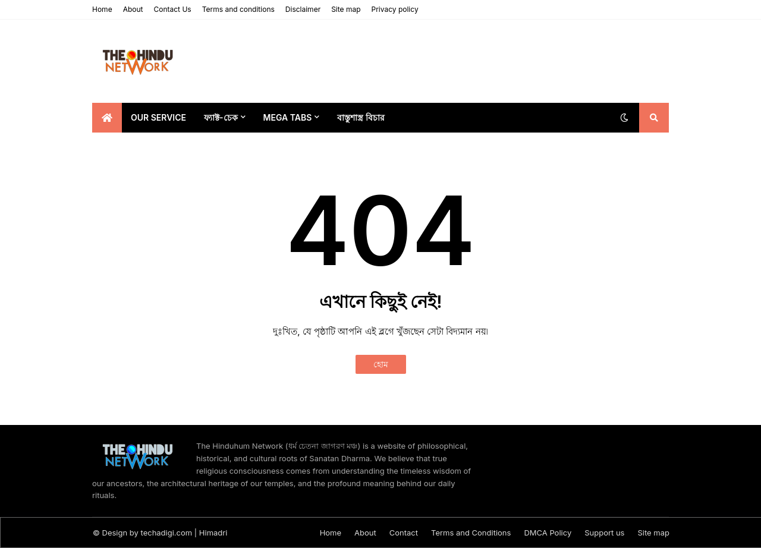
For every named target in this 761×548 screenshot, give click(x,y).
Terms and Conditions (471, 532)
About (133, 9)
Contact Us (172, 9)
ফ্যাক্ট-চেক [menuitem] (221, 117)
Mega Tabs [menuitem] (287, 117)
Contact (403, 532)
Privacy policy (395, 9)
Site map (345, 9)
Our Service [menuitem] (158, 117)
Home (102, 9)
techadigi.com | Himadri (184, 532)
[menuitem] (107, 118)
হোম (380, 364)
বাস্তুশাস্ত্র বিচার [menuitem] (361, 117)
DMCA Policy (547, 532)
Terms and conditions (238, 9)
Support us (604, 532)
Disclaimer (302, 9)
